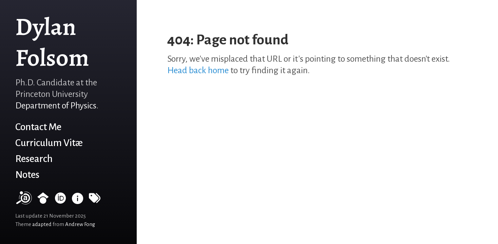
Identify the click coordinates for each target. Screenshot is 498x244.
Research (34, 159)
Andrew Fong (80, 224)
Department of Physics (55, 105)
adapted (42, 224)
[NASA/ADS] (23, 201)
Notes (27, 174)
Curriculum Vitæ (49, 143)
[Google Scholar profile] (43, 201)
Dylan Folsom (52, 42)
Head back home (198, 70)
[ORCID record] (60, 201)
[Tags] (94, 201)
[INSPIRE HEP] (77, 201)
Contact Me (38, 127)
